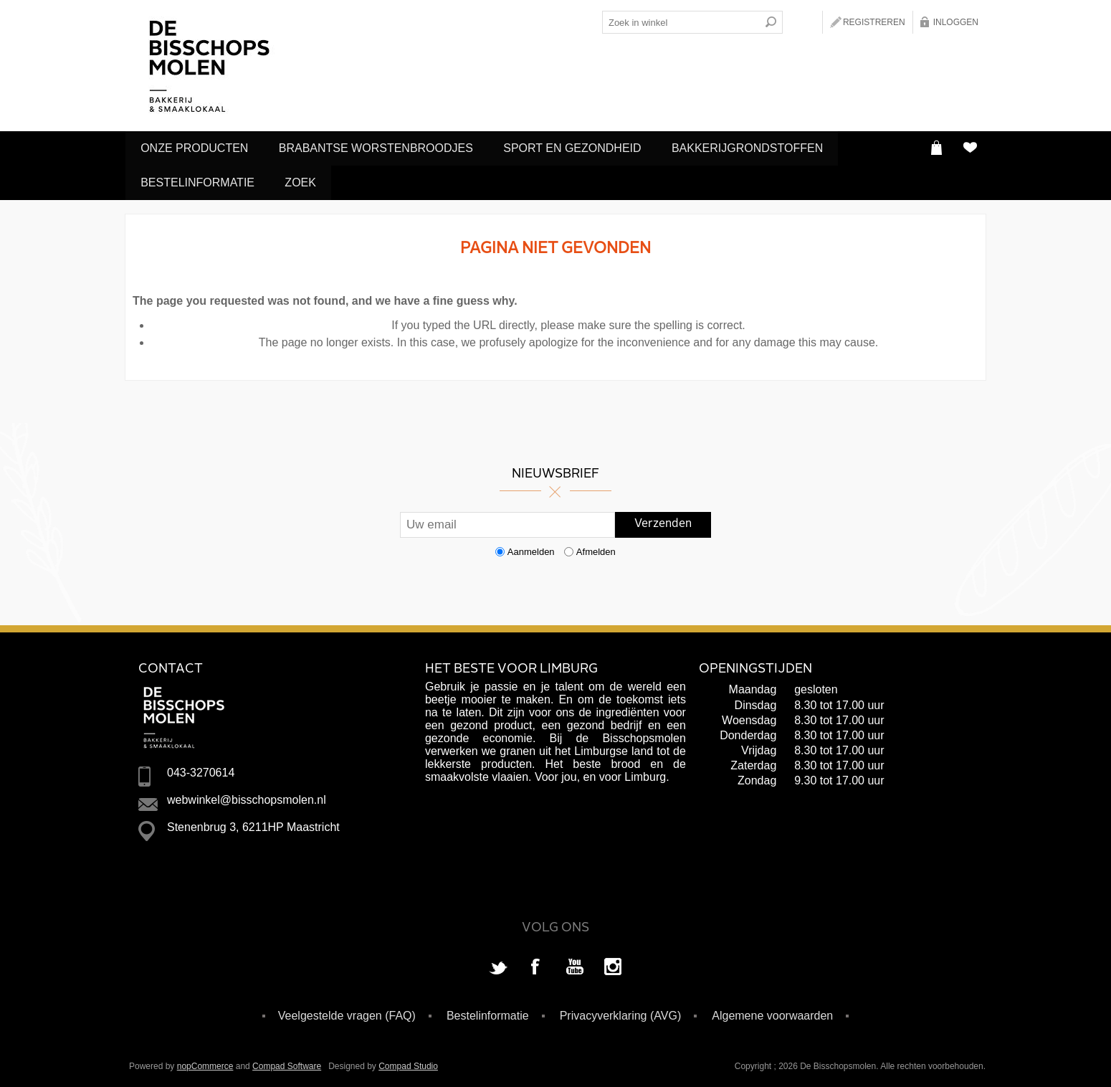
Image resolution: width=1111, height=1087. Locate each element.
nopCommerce (205, 1062)
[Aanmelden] (507, 520)
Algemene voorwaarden (772, 1011)
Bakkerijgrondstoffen (761, 147)
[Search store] (681, 22)
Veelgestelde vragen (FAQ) (347, 1011)
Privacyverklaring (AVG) (621, 1011)
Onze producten (196, 147)
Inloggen (955, 22)
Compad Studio (408, 1062)
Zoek (307, 180)
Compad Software (286, 1062)
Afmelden (596, 547)
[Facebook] (536, 963)
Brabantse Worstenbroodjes (382, 147)
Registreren (874, 22)
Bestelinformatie (200, 180)
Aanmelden (531, 547)
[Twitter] (498, 963)
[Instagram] (613, 963)
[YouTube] (575, 963)
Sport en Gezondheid (582, 147)
